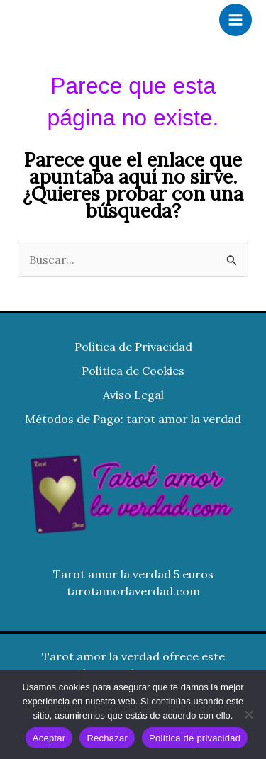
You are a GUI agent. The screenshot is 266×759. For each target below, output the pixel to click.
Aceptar (49, 738)
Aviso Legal (133, 395)
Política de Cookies (133, 371)
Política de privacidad (194, 738)
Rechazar (107, 738)
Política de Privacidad (133, 346)
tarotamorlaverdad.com (133, 591)
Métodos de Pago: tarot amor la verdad (133, 419)
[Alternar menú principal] (235, 20)
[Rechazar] (248, 714)
